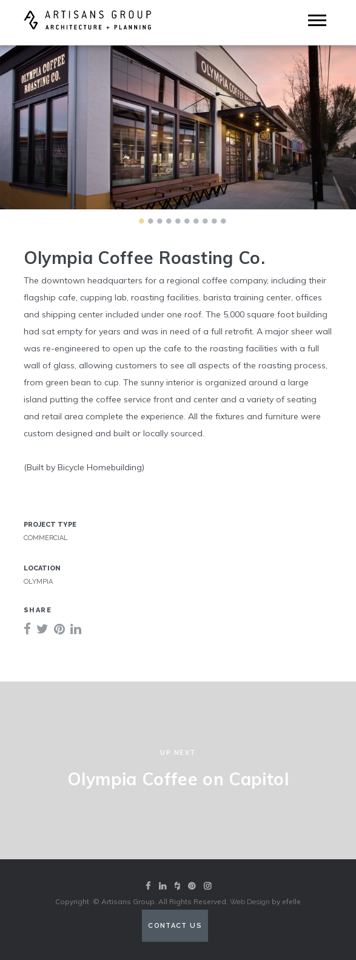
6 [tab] (187, 221)
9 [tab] (215, 221)
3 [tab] (160, 221)
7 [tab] (196, 221)
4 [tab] (169, 221)
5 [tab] (178, 221)
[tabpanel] (178, 127)
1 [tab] (142, 221)
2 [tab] (151, 221)
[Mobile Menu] (317, 20)
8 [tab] (206, 221)
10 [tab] (224, 221)
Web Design (250, 901)
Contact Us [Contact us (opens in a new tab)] (175, 926)
